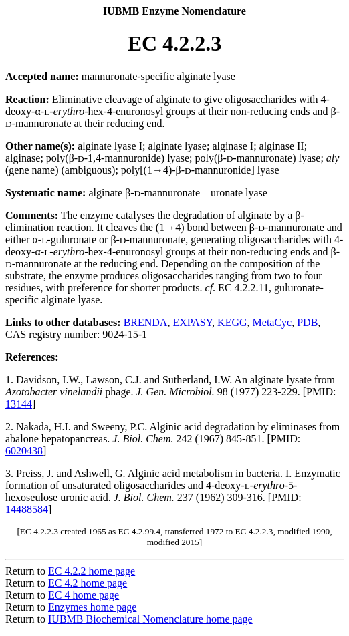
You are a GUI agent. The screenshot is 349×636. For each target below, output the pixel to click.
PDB (307, 322)
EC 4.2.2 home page (91, 571)
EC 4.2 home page (87, 583)
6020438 (24, 450)
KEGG (232, 322)
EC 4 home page (83, 595)
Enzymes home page (92, 607)
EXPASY (192, 322)
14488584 (26, 509)
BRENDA (146, 322)
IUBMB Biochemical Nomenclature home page (150, 619)
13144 (18, 404)
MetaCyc (272, 322)
